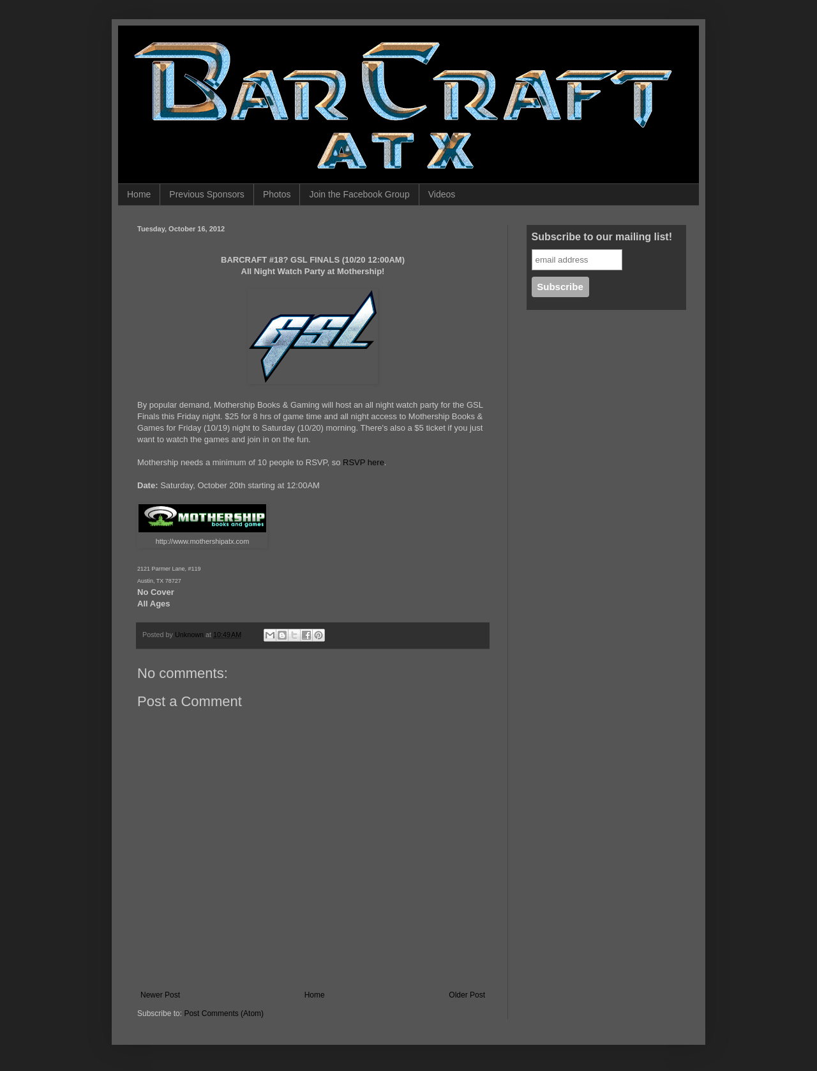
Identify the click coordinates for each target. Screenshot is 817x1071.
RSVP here (363, 462)
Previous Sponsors (206, 194)
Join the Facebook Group (359, 194)
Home (139, 194)
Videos (442, 194)
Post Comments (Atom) (224, 1013)
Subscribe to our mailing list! (602, 236)
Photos (277, 194)
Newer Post (160, 994)
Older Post (467, 994)
